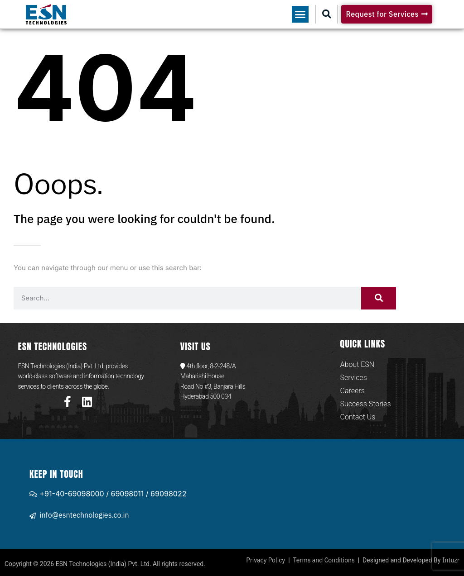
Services (353, 377)
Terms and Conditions (324, 560)
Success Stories (365, 404)
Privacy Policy (265, 560)
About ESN (357, 364)
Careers (352, 390)
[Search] (378, 298)
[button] (300, 14)
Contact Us (358, 417)
